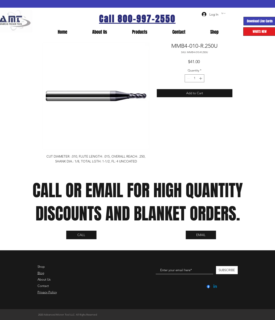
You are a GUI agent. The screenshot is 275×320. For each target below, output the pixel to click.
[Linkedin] (215, 286)
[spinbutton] (194, 78)
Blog (40, 273)
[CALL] (81, 235)
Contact (43, 286)
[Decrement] (188, 78)
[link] (240, 13)
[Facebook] (208, 286)
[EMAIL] (201, 235)
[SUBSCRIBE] (227, 270)
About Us (43, 279)
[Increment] (201, 78)
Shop (41, 267)
